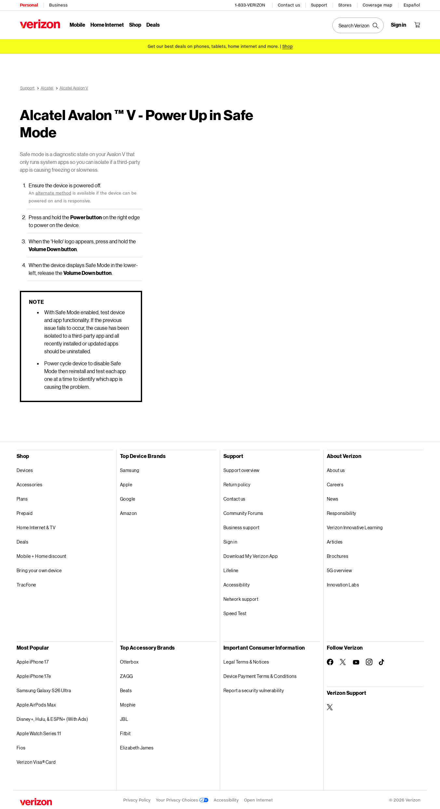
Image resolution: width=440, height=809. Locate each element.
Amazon (128, 512)
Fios (21, 746)
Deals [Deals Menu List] (153, 24)
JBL (124, 718)
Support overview (241, 469)
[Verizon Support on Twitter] (330, 706)
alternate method (53, 192)
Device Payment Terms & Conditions (260, 675)
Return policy (237, 483)
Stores (345, 5)
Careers (335, 483)
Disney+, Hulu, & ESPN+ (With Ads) (52, 718)
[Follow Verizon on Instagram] (369, 661)
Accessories (30, 483)
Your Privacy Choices (182, 799)
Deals (23, 541)
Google (127, 498)
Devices (25, 469)
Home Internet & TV (36, 526)
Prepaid (25, 512)
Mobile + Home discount (41, 555)
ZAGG (126, 675)
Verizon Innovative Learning (355, 526)
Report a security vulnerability (253, 689)
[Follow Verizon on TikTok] (382, 661)
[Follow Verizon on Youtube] (356, 661)
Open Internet (258, 799)
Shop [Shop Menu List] (135, 24)
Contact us (289, 5)
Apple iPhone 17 (33, 661)
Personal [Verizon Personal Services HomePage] (29, 5)
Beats (126, 689)
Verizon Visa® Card (36, 761)
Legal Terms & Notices (246, 661)
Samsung (130, 469)
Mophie (128, 704)
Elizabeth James (137, 746)
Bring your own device (39, 569)
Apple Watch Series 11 (39, 732)
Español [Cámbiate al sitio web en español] (412, 5)
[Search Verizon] (358, 25)
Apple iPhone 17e (34, 675)
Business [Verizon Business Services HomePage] (58, 5)
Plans (22, 498)
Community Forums (243, 512)
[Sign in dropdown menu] (398, 24)
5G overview (339, 569)
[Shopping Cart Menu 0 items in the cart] (417, 25)
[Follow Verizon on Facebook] (330, 661)
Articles (335, 541)
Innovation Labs (343, 584)
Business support (241, 526)
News (333, 498)
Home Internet (107, 24)
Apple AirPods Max (36, 704)
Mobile (77, 24)
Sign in (230, 541)
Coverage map (377, 5)
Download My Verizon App (250, 555)
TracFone (26, 584)
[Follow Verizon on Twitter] (343, 661)
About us (336, 469)
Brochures (338, 555)
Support (319, 5)
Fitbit (125, 732)
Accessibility (236, 584)
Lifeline (230, 569)
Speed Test (235, 612)
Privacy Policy (137, 799)
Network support (241, 598)
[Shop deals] (287, 46)
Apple (126, 483)
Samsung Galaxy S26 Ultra (44, 689)
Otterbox (129, 661)
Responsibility (341, 512)
